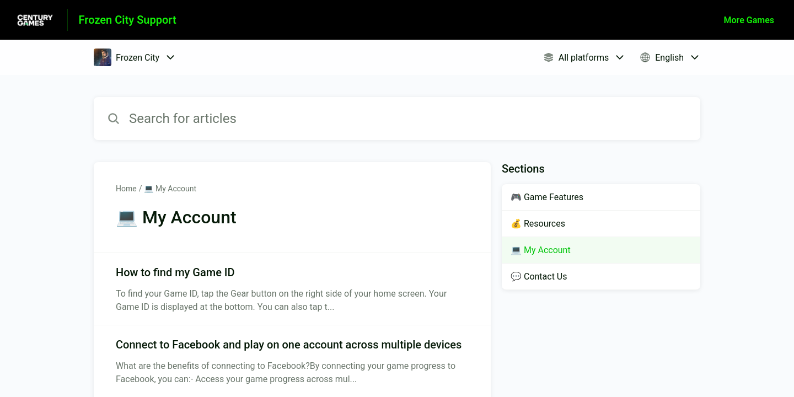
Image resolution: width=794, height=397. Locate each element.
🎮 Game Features (547, 197)
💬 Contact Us (539, 276)
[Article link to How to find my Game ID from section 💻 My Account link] (292, 289)
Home (126, 188)
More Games (749, 20)
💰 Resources (538, 223)
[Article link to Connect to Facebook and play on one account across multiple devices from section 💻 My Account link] (292, 361)
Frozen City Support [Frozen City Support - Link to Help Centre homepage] (127, 19)
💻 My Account (170, 188)
